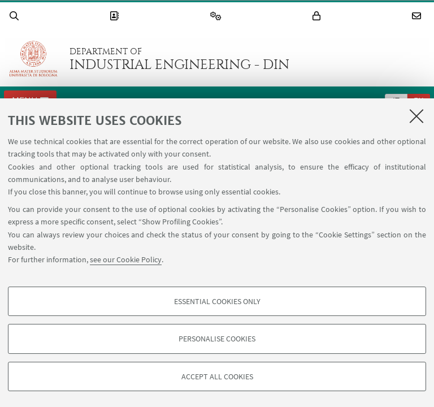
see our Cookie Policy (126, 259)
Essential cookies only (217, 301)
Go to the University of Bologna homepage (33, 59)
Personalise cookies (217, 339)
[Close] (416, 116)
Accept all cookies (217, 376)
